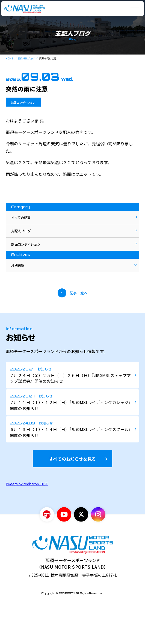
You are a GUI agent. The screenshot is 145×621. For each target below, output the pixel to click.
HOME (9, 58)
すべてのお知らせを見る (72, 474)
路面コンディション (25, 102)
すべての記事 (23, 219)
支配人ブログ (23, 235)
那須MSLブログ (26, 58)
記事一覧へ (80, 306)
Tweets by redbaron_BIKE (27, 499)
